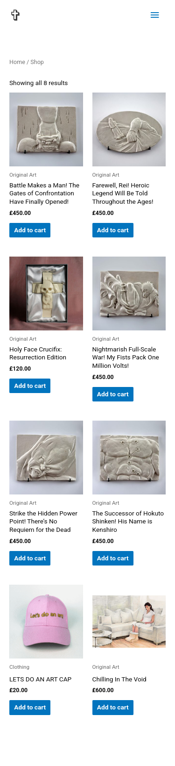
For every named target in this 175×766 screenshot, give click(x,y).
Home (17, 61)
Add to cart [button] (30, 230)
